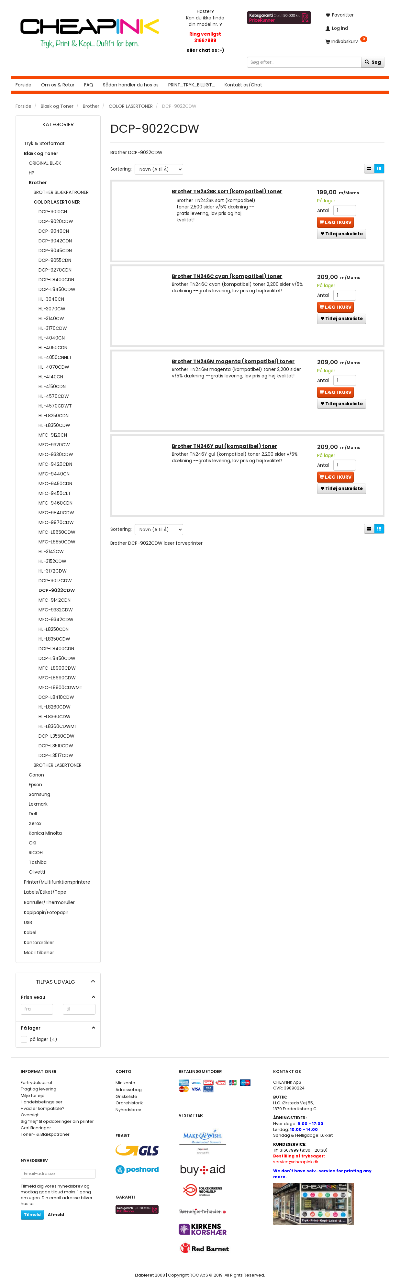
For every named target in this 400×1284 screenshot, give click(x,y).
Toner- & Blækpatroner (45, 1134)
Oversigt (30, 1115)
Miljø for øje (33, 1095)
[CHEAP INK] (90, 30)
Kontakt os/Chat (243, 85)
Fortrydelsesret (36, 1082)
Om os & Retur (57, 85)
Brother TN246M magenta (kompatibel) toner (233, 362)
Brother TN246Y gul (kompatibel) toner (225, 447)
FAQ (88, 85)
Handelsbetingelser (41, 1102)
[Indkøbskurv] (353, 41)
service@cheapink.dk (299, 1159)
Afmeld (56, 1214)
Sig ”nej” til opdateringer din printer (57, 1121)
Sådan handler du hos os (131, 85)
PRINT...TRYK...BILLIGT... (191, 85)
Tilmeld (32, 1214)
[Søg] (372, 62)
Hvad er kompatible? (42, 1108)
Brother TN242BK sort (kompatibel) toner (227, 191)
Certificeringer (36, 1128)
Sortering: (121, 169)
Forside (23, 85)
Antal (323, 210)
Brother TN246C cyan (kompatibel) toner (227, 277)
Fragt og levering (38, 1089)
